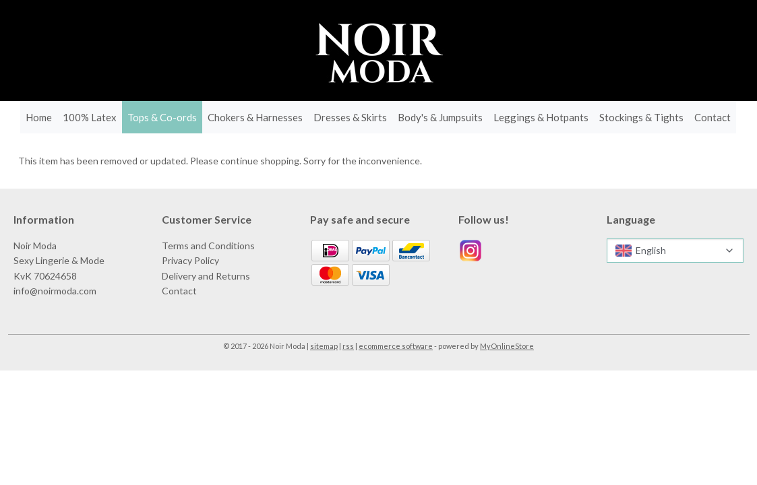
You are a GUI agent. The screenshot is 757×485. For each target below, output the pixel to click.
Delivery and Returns (206, 276)
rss (348, 346)
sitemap (324, 346)
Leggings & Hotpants (540, 117)
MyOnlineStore (507, 346)
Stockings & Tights (641, 117)
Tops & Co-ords (162, 117)
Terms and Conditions (208, 245)
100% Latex (90, 117)
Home (39, 117)
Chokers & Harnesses (255, 117)
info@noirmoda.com (54, 290)
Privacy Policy (190, 260)
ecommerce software (396, 346)
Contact (712, 117)
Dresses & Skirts (350, 117)
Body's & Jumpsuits (440, 117)
